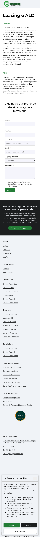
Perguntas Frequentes (20, 228)
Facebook (6, 250)
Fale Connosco (8, 272)
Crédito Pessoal (9, 299)
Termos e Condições (10, 371)
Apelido (8, 131)
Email (7, 148)
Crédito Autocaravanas (11, 292)
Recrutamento (8, 401)
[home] (12, 4)
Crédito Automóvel (10, 284)
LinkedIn (6, 246)
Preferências (20, 531)
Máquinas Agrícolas (10, 329)
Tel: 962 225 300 (9, 450)
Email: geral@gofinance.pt (13, 454)
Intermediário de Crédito (12, 367)
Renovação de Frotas (11, 337)
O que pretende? (12, 157)
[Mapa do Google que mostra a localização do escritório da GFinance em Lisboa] (20, 466)
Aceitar (11, 525)
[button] (34, 4)
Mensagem (10, 165)
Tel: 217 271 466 (8, 446)
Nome (8, 120)
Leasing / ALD (8, 295)
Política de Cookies (10, 379)
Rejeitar (29, 525)
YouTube (6, 257)
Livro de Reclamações (11, 382)
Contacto (9, 139)
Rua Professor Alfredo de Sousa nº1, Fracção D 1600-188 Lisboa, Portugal (19, 441)
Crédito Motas (8, 288)
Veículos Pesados (9, 322)
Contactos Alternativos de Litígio (15, 386)
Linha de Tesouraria (10, 333)
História (6, 269)
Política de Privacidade (11, 375)
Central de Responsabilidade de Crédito (17, 405)
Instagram (7, 253)
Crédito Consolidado (10, 303)
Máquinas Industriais (10, 326)
